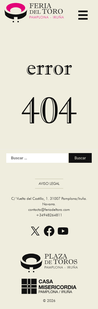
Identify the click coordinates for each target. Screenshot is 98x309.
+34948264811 (49, 215)
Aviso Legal (49, 183)
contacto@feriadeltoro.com (49, 209)
